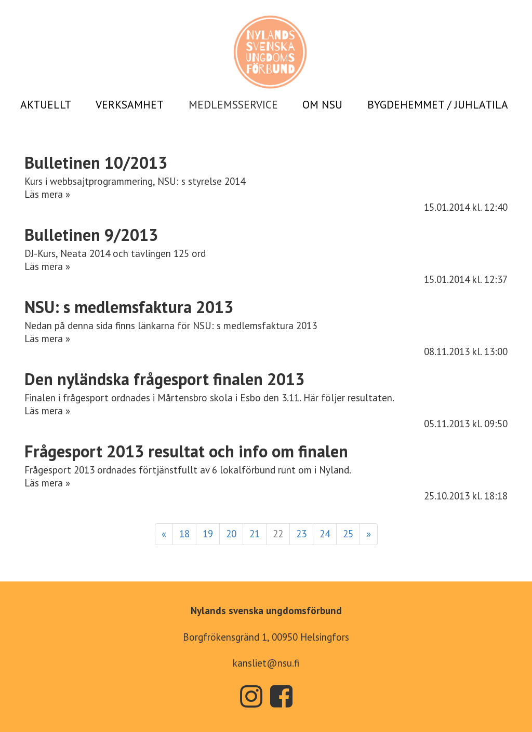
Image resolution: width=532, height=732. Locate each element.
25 (348, 533)
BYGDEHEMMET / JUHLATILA (437, 104)
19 (208, 533)
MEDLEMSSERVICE (233, 104)
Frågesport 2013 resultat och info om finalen (186, 451)
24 (325, 533)
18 (184, 533)
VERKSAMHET (130, 104)
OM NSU (322, 104)
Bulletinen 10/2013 (95, 162)
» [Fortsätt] (368, 533)
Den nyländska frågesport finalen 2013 (164, 379)
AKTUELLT (45, 104)
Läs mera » (47, 194)
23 (301, 533)
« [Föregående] (164, 533)
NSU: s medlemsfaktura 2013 (128, 307)
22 (278, 533)
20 (231, 533)
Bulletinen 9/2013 (91, 235)
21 (254, 533)
